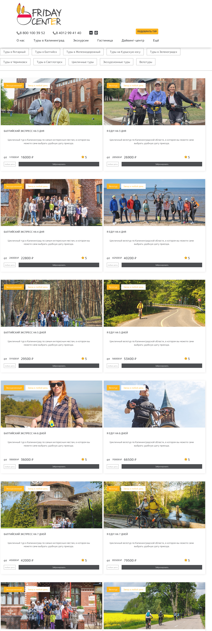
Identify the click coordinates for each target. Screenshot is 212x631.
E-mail (156, 592)
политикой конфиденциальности (168, 536)
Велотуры (156, 61)
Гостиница (140, 16)
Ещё (185, 16)
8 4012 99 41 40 (108, 9)
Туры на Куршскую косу (134, 52)
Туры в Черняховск (16, 61)
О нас (65, 16)
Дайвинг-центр (164, 16)
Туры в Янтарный (15, 52)
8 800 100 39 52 (76, 9)
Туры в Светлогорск (53, 61)
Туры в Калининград (89, 16)
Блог (120, 594)
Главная (4, 34)
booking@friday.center (81, 587)
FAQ (120, 600)
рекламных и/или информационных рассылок (165, 542)
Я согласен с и (169, 535)
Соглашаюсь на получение (165, 542)
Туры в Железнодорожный (89, 52)
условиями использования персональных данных (170, 599)
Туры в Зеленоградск (176, 52)
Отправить (170, 527)
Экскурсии (118, 16)
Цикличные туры (89, 61)
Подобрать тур (176, 7)
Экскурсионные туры (125, 61)
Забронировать (33, 164)
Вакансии (73, 600)
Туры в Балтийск (49, 52)
